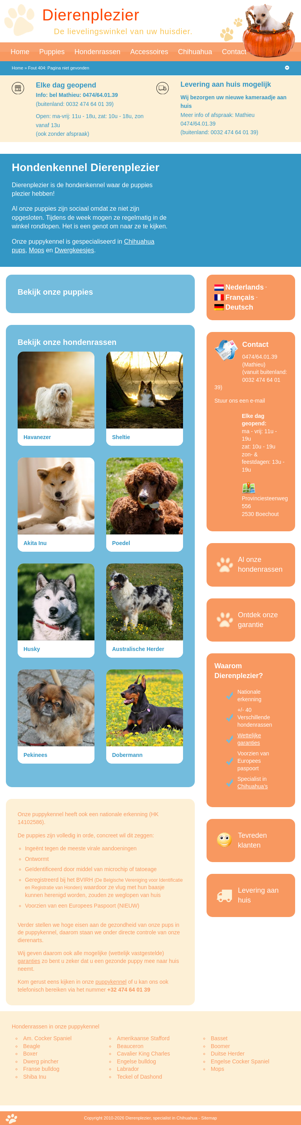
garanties (29, 961)
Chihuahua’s (253, 786)
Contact (234, 52)
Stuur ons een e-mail (239, 400)
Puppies (52, 52)
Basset (219, 1038)
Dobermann (127, 755)
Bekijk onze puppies (55, 292)
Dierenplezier (91, 15)
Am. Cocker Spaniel (47, 1038)
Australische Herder (138, 649)
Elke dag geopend (66, 85)
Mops (36, 250)
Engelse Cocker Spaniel (240, 1061)
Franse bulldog (41, 1069)
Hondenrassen (97, 52)
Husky (32, 649)
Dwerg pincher (40, 1061)
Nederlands (244, 287)
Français (239, 297)
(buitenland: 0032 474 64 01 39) (75, 104)
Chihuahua (195, 52)
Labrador (128, 1069)
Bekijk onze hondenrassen (67, 342)
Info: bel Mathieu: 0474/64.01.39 (77, 95)
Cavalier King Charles (143, 1053)
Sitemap (209, 1118)
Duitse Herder (228, 1053)
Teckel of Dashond (139, 1077)
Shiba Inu (34, 1077)
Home (20, 52)
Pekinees (35, 755)
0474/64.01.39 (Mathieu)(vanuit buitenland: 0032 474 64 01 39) (250, 372)
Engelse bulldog (136, 1061)
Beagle (31, 1046)
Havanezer (37, 437)
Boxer (30, 1053)
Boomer (220, 1046)
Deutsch (239, 307)
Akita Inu (35, 543)
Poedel (121, 543)
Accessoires (149, 52)
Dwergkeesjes (74, 250)
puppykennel (110, 982)
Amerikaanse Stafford (143, 1038)
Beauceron (130, 1046)
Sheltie (121, 437)
